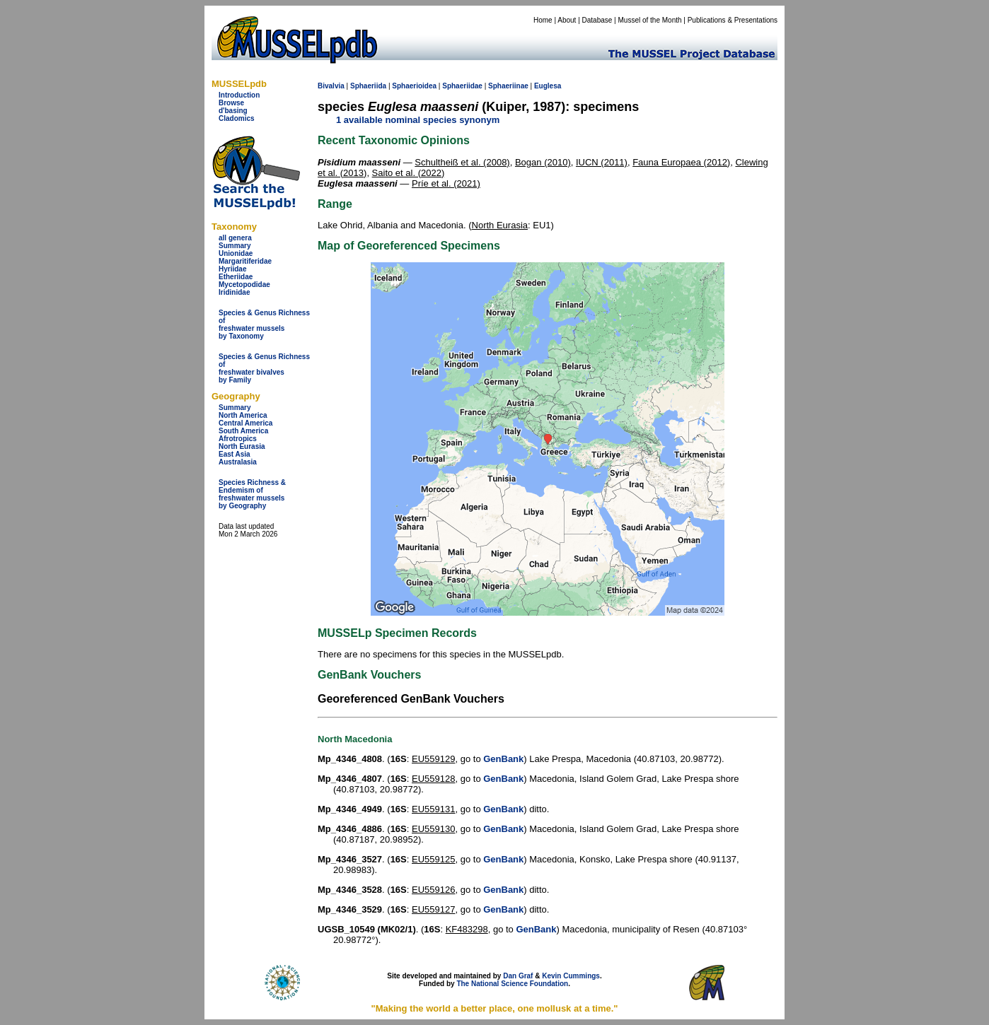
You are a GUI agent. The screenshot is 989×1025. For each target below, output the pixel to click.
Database (597, 20)
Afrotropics (238, 439)
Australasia (238, 462)
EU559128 (433, 778)
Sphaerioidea (414, 86)
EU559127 (433, 909)
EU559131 (433, 809)
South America (243, 431)
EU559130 (433, 829)
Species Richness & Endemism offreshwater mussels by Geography (252, 494)
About (566, 20)
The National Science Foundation (512, 984)
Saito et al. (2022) (408, 173)
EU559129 (433, 759)
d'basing (233, 111)
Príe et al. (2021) (446, 183)
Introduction (239, 95)
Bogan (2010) (543, 162)
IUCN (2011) (601, 162)
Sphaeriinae (508, 86)
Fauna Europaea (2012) (681, 162)
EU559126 (433, 889)
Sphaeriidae (462, 86)
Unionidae (236, 253)
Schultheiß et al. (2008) (462, 162)
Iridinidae (234, 292)
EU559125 (433, 859)
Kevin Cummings (571, 976)
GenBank (503, 759)
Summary (235, 246)
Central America (245, 423)
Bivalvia (331, 86)
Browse (231, 103)
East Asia (234, 454)
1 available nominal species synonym (417, 120)
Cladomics (237, 118)
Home (543, 20)
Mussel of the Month (650, 20)
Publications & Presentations (732, 20)
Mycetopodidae (244, 284)
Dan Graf (518, 976)
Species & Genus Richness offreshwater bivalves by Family (264, 368)
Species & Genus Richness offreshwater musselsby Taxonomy (264, 324)
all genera (235, 238)
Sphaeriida (368, 86)
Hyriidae (232, 269)
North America (243, 415)
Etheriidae (236, 277)
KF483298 (467, 929)
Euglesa (547, 86)
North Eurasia (242, 446)
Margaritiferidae (245, 261)
